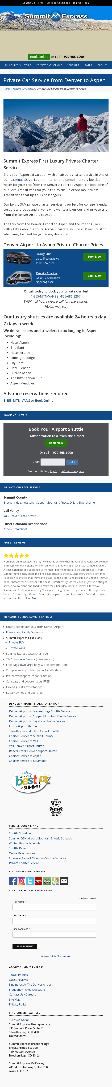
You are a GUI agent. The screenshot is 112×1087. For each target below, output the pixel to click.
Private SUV (16, 642)
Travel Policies (18, 975)
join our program (72, 471)
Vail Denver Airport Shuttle (26, 746)
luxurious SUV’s (21, 180)
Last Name (19, 915)
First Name (20, 902)
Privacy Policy (17, 1004)
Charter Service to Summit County (31, 736)
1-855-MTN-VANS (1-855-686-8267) (56, 296)
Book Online (39, 57)
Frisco (64, 502)
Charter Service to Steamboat (28, 761)
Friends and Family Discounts (25, 632)
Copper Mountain (47, 502)
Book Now (95, 257)
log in (53, 471)
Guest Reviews (18, 980)
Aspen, (7, 529)
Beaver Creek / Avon (23, 516)
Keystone (28, 502)
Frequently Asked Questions (27, 990)
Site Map (14, 999)
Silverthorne (87, 502)
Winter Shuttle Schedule (24, 843)
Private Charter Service (24, 863)
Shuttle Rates (17, 848)
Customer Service (24, 659)
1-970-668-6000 (72, 57)
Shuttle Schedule (20, 833)
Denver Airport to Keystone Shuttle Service (37, 721)
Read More (31, 598)
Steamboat (20, 529)
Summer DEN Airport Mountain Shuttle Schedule (41, 838)
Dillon (73, 502)
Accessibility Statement (56, 956)
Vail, (6, 516)
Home (6, 88)
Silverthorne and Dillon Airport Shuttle (34, 731)
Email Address (21, 929)
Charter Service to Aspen (25, 756)
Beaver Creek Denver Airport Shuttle (33, 751)
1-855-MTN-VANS (16, 400)
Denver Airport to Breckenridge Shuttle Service (39, 711)
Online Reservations (22, 853)
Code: (36, 462)
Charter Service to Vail (23, 741)
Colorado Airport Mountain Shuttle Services (37, 858)
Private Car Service (24, 88)
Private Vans (17, 648)
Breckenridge (12, 502)
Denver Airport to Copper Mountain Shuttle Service (42, 716)
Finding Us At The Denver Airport (30, 984)
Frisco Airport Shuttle (23, 726)
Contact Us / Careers (22, 994)
